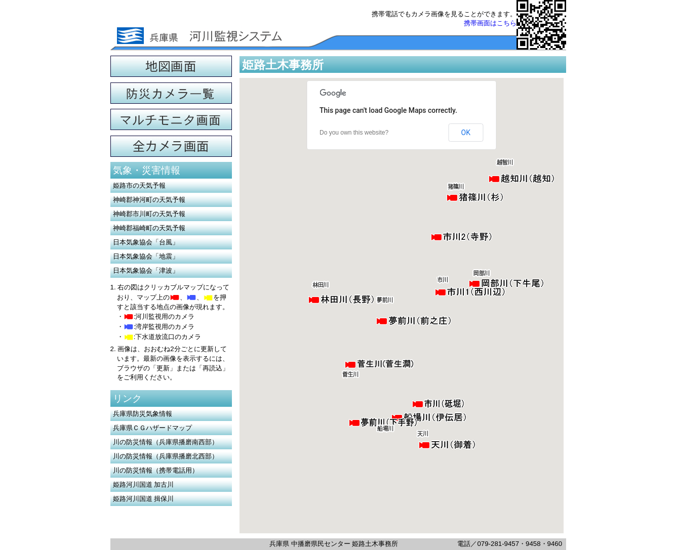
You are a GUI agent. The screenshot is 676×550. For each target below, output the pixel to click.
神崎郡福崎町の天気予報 (149, 228)
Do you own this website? (354, 132)
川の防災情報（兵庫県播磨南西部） (165, 442)
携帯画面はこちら (490, 23)
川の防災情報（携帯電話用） (155, 470)
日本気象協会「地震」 (146, 256)
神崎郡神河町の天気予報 (149, 199)
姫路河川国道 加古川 (143, 484)
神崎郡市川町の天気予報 (149, 214)
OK (465, 133)
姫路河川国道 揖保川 (143, 498)
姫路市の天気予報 (139, 185)
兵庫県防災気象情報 (142, 413)
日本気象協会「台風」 (146, 242)
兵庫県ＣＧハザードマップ (152, 428)
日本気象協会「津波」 (146, 270)
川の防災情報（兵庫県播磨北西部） (165, 456)
